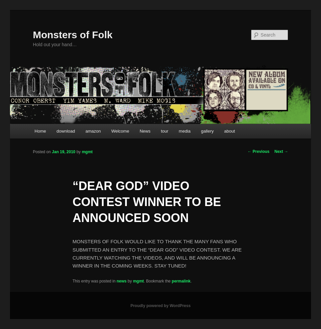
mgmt (87, 152)
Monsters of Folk (73, 34)
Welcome (120, 131)
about (229, 131)
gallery (207, 131)
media (185, 131)
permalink (181, 281)
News (145, 131)
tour (164, 131)
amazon (93, 131)
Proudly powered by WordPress (160, 305)
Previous (259, 151)
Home (40, 131)
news (121, 281)
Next (281, 151)
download (65, 131)
